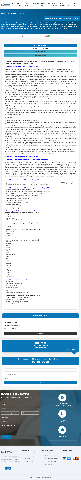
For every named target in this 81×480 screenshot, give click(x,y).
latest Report (27, 4)
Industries (36, 3)
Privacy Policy (30, 456)
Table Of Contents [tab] (40, 48)
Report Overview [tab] (40, 45)
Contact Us (76, 4)
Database (49, 464)
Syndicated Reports (52, 453)
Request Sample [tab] (40, 55)
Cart (43, 4)
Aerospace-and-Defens (13, 16)
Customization (40, 52)
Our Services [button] (62, 4)
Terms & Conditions (31, 453)
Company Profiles (52, 461)
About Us (70, 4)
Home (14, 3)
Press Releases (54, 4)
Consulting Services (52, 458)
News (49, 3)
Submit (6, 437)
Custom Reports (51, 456)
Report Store (19, 4)
